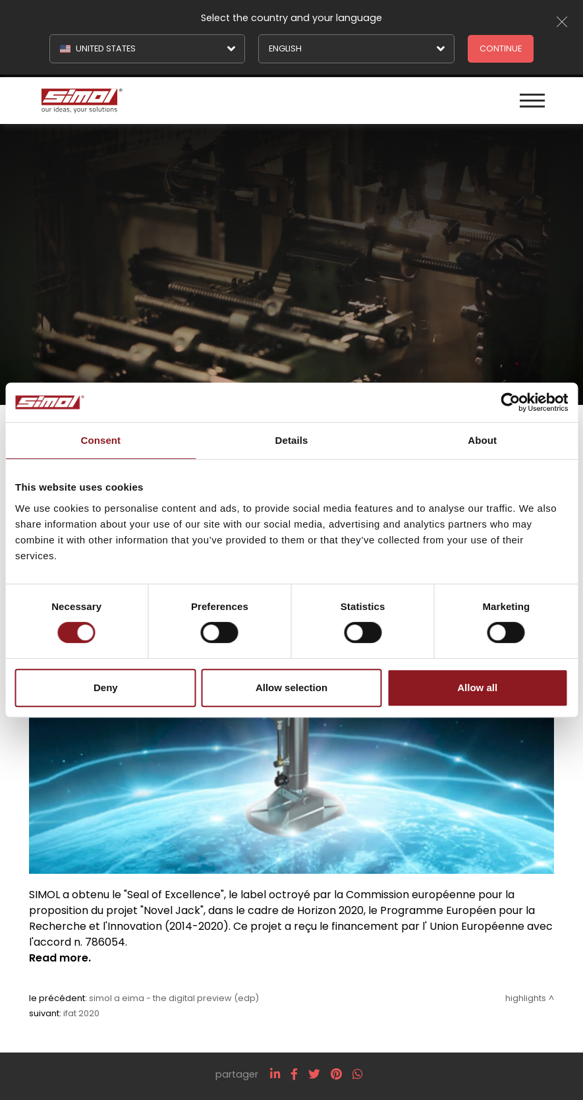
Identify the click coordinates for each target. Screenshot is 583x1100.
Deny (106, 687)
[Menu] (532, 99)
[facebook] (294, 1074)
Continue (501, 48)
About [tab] (482, 440)
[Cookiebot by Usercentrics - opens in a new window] (510, 402)
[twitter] (314, 1074)
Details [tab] (291, 440)
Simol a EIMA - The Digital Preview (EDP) (174, 998)
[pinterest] (336, 1074)
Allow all (477, 687)
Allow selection (291, 687)
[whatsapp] (357, 1074)
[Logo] (165, 99)
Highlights (525, 998)
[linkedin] (275, 1074)
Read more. (60, 957)
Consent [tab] (100, 440)
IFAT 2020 (81, 1013)
